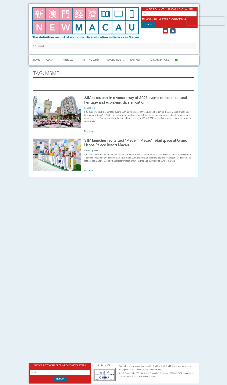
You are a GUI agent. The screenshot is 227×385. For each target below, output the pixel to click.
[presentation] (206, 21)
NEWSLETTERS (114, 60)
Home (36, 60)
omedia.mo (188, 373)
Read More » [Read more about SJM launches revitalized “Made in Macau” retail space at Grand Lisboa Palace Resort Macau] (89, 171)
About (51, 60)
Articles (69, 60)
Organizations (159, 60)
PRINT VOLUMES (91, 60)
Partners (137, 60)
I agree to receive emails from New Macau (165, 19)
